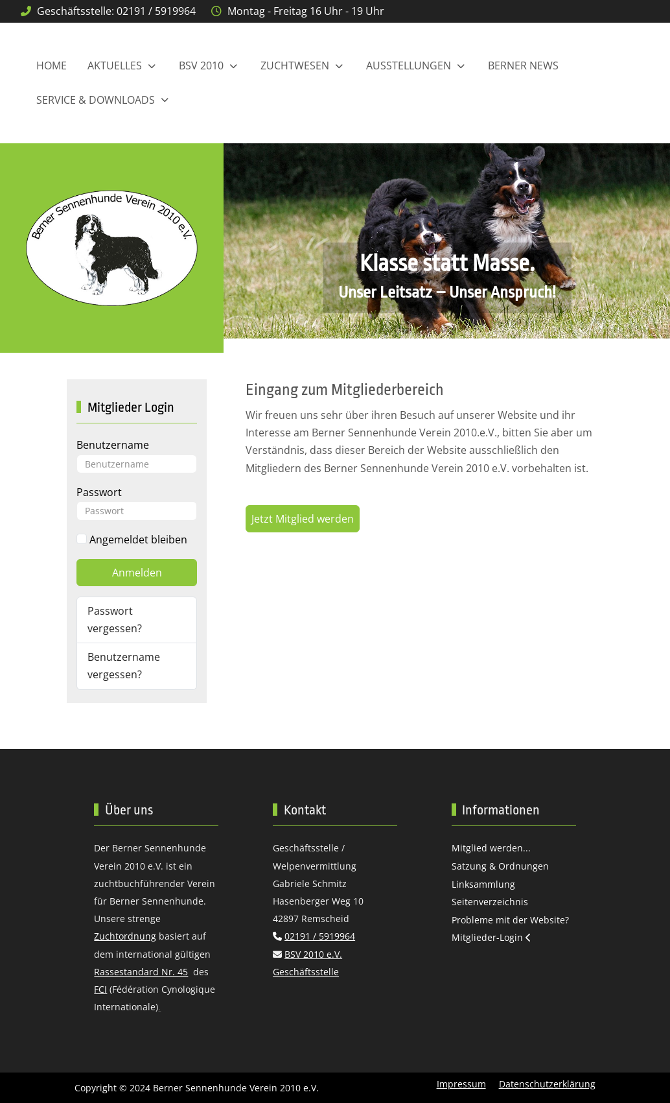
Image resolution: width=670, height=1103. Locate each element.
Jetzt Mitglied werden (302, 519)
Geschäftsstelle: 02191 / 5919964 (116, 11)
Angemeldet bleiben (131, 539)
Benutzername (112, 445)
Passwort (99, 492)
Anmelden (137, 572)
